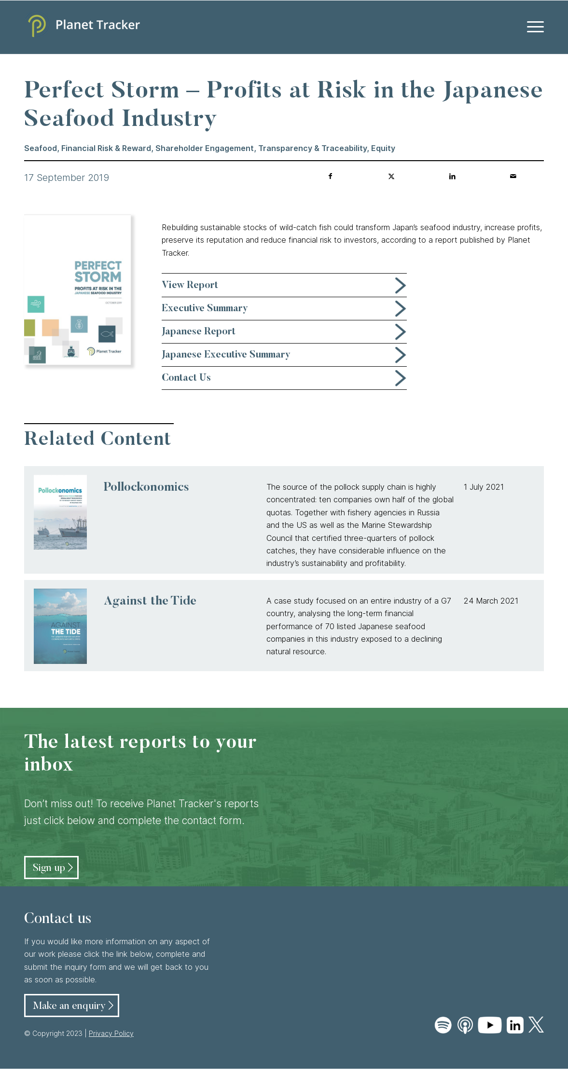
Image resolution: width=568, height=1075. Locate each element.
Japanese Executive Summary (226, 355)
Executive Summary (205, 309)
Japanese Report (199, 332)
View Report (190, 285)
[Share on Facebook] (330, 176)
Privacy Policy (111, 1033)
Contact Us (186, 378)
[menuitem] (532, 27)
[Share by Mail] (513, 176)
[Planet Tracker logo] (82, 27)
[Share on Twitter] (391, 176)
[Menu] (532, 27)
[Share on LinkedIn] (452, 176)
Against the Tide (150, 602)
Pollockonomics (146, 488)
